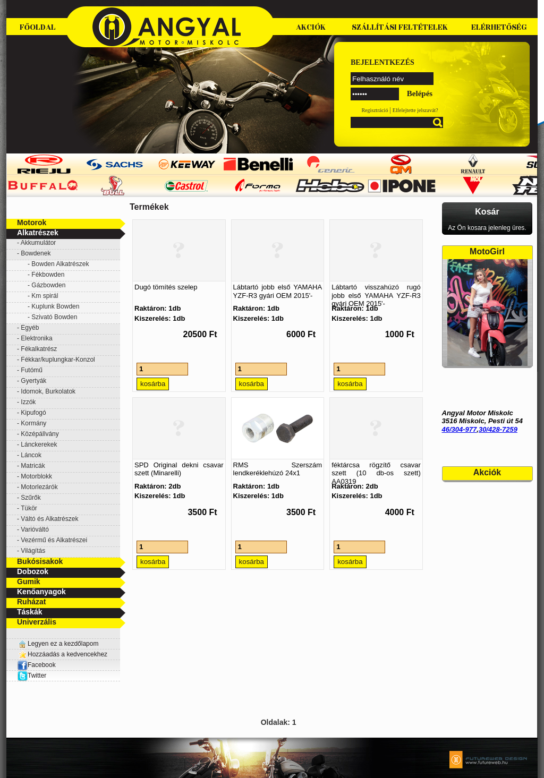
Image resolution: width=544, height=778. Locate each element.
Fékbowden (47, 274)
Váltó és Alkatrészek (49, 519)
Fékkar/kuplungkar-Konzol (58, 359)
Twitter (37, 675)
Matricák (33, 465)
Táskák (29, 612)
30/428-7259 (498, 429)
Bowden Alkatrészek (60, 264)
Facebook (36, 665)
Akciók (311, 27)
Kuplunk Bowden (55, 306)
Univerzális (36, 622)
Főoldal (38, 27)
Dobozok (32, 571)
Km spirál (44, 296)
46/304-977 (459, 429)
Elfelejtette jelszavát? (415, 110)
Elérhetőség (499, 27)
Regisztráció (374, 110)
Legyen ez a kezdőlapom (63, 643)
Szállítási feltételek (400, 27)
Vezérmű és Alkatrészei (54, 540)
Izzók (28, 402)
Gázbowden (48, 285)
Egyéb (30, 327)
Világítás (33, 550)
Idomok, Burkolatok (48, 391)
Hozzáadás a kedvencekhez (67, 654)
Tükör (29, 508)
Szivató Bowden (54, 317)
